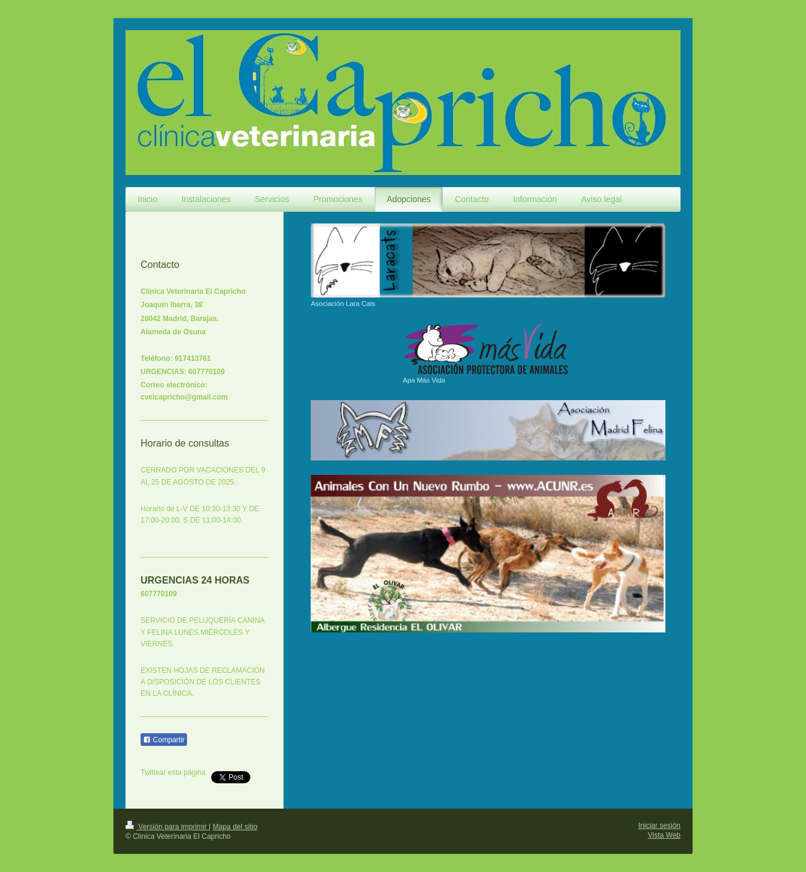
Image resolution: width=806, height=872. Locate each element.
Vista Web (664, 835)
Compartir (164, 740)
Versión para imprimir (167, 827)
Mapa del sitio (235, 827)
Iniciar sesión (659, 825)
